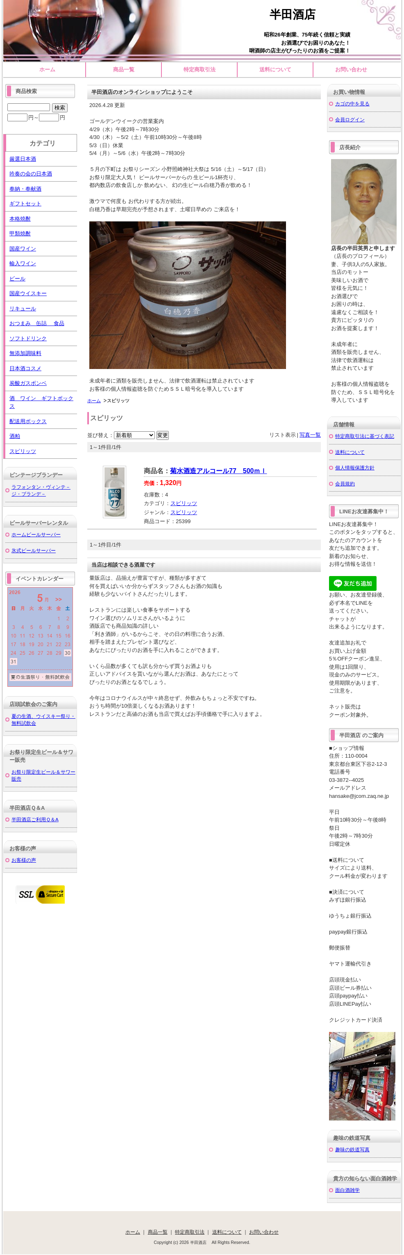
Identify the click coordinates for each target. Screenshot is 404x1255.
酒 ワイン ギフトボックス (41, 402)
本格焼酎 (20, 219)
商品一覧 (123, 69)
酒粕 (14, 436)
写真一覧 (310, 435)
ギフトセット (25, 203)
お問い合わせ (351, 69)
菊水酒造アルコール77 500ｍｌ (218, 470)
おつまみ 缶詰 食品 (36, 323)
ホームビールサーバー (36, 534)
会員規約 (345, 483)
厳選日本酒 (22, 159)
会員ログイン (350, 119)
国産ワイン (22, 249)
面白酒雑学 (347, 1190)
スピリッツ (183, 503)
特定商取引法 (200, 69)
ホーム (47, 69)
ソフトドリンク (28, 338)
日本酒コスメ (25, 368)
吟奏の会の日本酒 (30, 174)
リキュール (22, 308)
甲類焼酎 (20, 233)
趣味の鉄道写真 (352, 1149)
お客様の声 (23, 860)
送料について (275, 69)
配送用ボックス (28, 421)
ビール (17, 279)
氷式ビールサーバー (33, 550)
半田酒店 (298, 14)
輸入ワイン (22, 263)
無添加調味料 (25, 353)
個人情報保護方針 (354, 467)
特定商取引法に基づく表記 (364, 436)
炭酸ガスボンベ (28, 383)
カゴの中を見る (352, 103)
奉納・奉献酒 (25, 189)
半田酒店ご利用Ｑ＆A (35, 819)
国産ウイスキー (28, 293)
